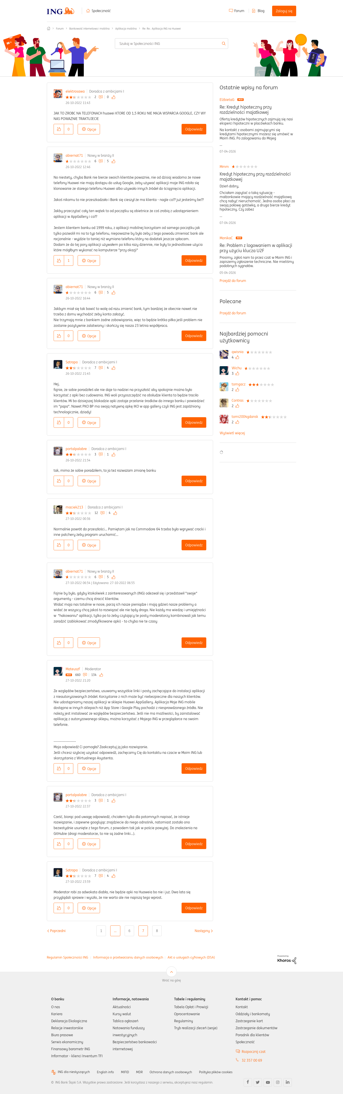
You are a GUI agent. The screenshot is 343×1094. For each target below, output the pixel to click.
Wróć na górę (171, 980)
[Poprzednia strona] (58, 931)
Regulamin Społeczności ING (67, 957)
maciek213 (74, 507)
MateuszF (73, 669)
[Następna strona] (202, 931)
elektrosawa (75, 91)
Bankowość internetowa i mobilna (89, 28)
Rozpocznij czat (254, 1051)
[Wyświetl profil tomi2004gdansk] (246, 416)
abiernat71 (74, 155)
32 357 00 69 (252, 1060)
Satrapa (72, 362)
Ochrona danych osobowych (174, 1072)
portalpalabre (76, 449)
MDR (142, 1072)
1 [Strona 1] (101, 931)
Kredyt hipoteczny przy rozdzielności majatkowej (255, 176)
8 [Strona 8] (157, 931)
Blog (261, 11)
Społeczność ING (48, 28)
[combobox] (171, 43)
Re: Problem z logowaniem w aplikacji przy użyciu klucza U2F (256, 248)
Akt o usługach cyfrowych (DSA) (191, 957)
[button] (59, 129)
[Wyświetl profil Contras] (239, 400)
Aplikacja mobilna (126, 28)
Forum (239, 11)
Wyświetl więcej (232, 433)
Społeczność (101, 11)
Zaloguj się (284, 11)
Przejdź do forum (233, 280)
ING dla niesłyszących (74, 1072)
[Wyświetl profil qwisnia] (239, 352)
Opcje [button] (91, 129)
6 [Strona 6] (129, 931)
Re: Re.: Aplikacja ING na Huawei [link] (161, 28)
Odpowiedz (194, 129)
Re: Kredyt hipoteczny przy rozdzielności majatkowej (245, 109)
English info (107, 1072)
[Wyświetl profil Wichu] (238, 368)
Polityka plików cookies (222, 1072)
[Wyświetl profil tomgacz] (240, 384)
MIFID (127, 1072)
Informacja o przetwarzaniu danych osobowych (128, 957)
